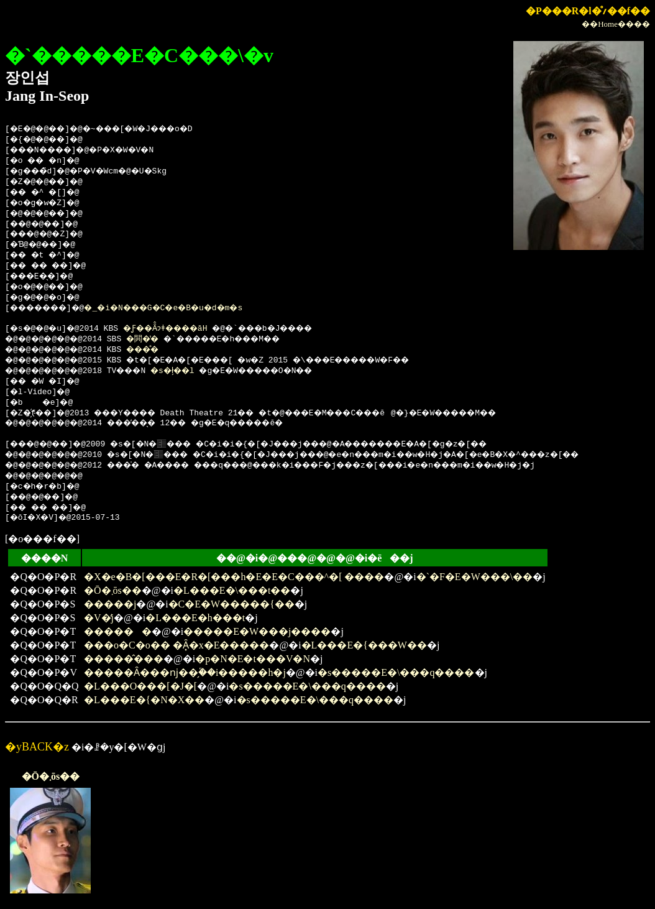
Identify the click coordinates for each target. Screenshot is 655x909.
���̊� (155, 350)
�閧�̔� (154, 339)
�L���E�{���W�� (364, 645)
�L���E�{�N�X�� (144, 699)
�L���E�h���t (195, 617)
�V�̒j (99, 617)
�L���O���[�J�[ (140, 686)
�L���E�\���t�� (231, 590)
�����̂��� (123, 658)
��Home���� (616, 24)
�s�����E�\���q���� (396, 672)
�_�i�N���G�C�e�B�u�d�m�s (187, 308)
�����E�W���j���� (257, 631)
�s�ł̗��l (191, 371)
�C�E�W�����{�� (231, 604)
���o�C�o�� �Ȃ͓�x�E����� (176, 645)
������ (118, 631)
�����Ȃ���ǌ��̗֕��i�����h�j (185, 672)
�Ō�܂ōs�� (113, 590)
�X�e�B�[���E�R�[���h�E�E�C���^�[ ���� (234, 576)
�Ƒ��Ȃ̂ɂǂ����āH (179, 329)
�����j (110, 604)
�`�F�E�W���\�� (474, 576)
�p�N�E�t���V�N (252, 658)
